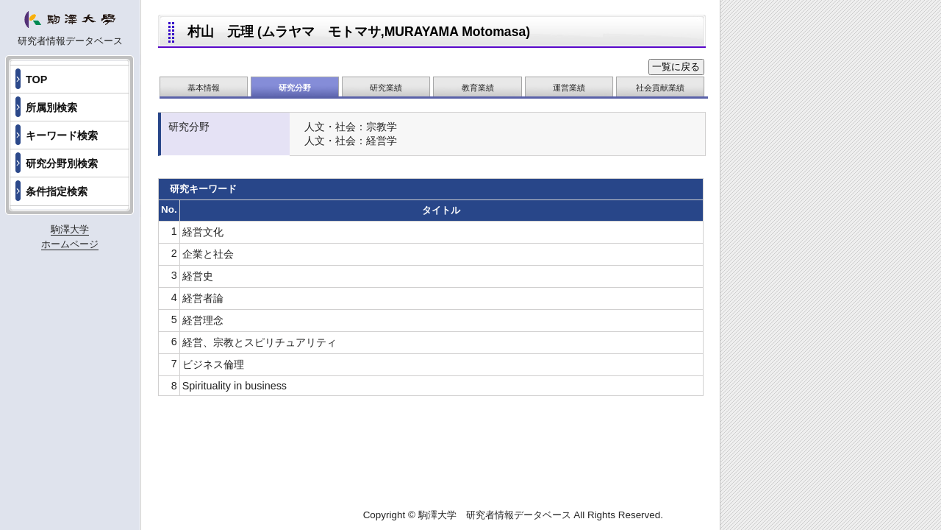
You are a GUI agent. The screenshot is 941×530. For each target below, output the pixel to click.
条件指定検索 (56, 191)
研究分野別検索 (62, 163)
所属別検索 (51, 107)
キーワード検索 (62, 135)
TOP (36, 79)
